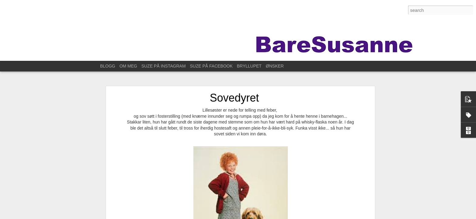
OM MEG (128, 66)
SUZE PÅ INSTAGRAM (163, 66)
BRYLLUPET (249, 66)
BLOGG (107, 66)
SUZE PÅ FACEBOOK (211, 66)
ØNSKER (275, 66)
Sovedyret (234, 98)
